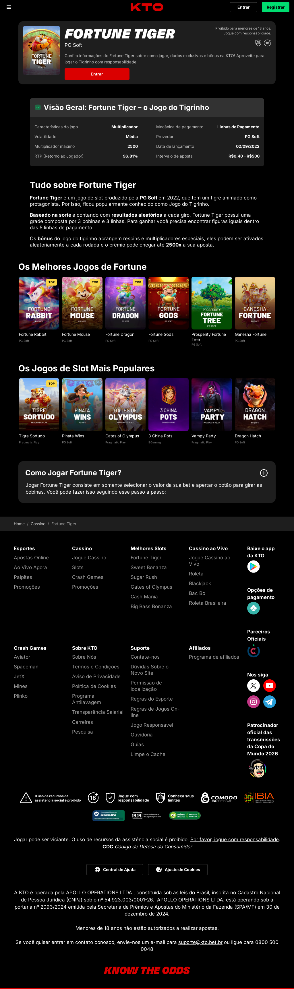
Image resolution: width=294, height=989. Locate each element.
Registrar (276, 7)
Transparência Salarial (97, 712)
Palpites (23, 577)
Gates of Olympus (122, 435)
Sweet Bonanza (149, 567)
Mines (21, 686)
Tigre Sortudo (32, 435)
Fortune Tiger (146, 558)
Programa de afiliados (214, 657)
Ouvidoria (142, 735)
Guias (137, 744)
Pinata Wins (73, 435)
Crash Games (87, 577)
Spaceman (26, 667)
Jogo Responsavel (152, 725)
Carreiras (82, 722)
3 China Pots (160, 435)
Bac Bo (197, 593)
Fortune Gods (160, 334)
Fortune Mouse (76, 334)
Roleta (196, 574)
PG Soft (24, 340)
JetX (19, 676)
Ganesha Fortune (250, 334)
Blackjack (200, 583)
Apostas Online (31, 558)
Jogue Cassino (89, 558)
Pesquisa (82, 732)
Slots (78, 567)
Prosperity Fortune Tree (209, 337)
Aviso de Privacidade (96, 676)
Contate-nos (145, 657)
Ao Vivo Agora (30, 567)
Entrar (243, 7)
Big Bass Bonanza (151, 606)
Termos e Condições (95, 667)
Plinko (21, 696)
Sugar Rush (144, 577)
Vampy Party (204, 435)
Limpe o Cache (148, 754)
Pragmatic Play (29, 442)
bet (186, 485)
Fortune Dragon (119, 334)
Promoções (27, 587)
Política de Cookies (94, 686)
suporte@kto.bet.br (200, 942)
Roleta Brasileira (207, 603)
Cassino (38, 523)
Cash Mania (144, 597)
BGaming (154, 442)
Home (19, 523)
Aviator (22, 657)
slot (99, 198)
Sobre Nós (84, 657)
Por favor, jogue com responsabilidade (234, 839)
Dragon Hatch (248, 435)
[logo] (147, 7)
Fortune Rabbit (33, 334)
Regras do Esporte (152, 699)
